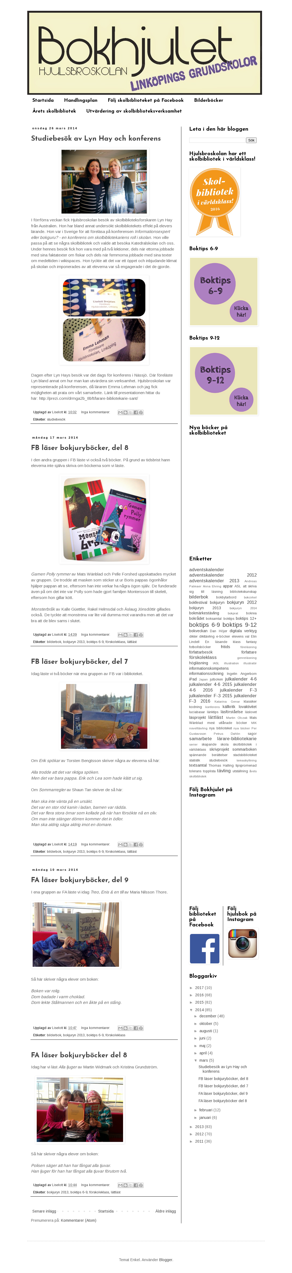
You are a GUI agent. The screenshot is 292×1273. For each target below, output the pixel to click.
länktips (212, 712)
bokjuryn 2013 (74, 642)
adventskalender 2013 (214, 580)
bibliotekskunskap (243, 592)
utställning (240, 771)
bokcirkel (250, 597)
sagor (252, 734)
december (208, 1016)
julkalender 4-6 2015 (210, 684)
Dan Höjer (218, 631)
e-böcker (223, 636)
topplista (209, 771)
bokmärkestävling (204, 613)
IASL (216, 663)
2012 (200, 1134)
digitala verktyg (243, 631)
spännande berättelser (208, 755)
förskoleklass (115, 642)
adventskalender (206, 569)
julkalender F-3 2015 (210, 695)
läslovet (251, 712)
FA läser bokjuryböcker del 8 (79, 1055)
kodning (195, 707)
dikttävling (207, 636)
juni (202, 1038)
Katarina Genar (227, 701)
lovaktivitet (248, 707)
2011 (200, 1141)
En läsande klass (222, 642)
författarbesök (201, 652)
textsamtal (198, 765)
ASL (238, 586)
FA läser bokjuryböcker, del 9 (79, 880)
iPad (193, 679)
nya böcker (241, 728)
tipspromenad (246, 765)
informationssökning (206, 673)
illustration (231, 663)
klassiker (250, 701)
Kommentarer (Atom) (78, 1220)
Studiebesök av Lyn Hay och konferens (96, 139)
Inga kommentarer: (96, 412)
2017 (200, 988)
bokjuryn (217, 602)
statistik (194, 760)
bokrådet (196, 618)
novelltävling (198, 728)
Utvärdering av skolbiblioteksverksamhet (134, 111)
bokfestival (198, 602)
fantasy (251, 642)
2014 (200, 1010)
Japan (203, 679)
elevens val (240, 636)
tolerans (195, 771)
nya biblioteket (220, 728)
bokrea (251, 613)
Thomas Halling (221, 765)
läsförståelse (232, 712)
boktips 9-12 (240, 624)
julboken (216, 679)
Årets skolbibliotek (54, 111)
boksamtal (214, 619)
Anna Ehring (212, 586)
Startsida (43, 100)
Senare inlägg (44, 1211)
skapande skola (215, 744)
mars (204, 1060)
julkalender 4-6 (241, 679)
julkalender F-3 (238, 690)
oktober (206, 1023)
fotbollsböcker (200, 647)
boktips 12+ (246, 618)
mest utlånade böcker (227, 723)
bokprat (233, 613)
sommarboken (244, 749)
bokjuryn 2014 (243, 608)
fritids (225, 647)
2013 (200, 1127)
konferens (212, 707)
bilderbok (54, 642)
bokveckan (198, 631)
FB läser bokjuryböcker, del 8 (79, 448)
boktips (228, 619)
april (203, 1053)
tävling (224, 770)
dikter (193, 636)
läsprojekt (197, 717)
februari (206, 1110)
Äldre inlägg (165, 1211)
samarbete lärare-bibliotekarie (223, 738)
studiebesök (56, 419)
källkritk (229, 707)
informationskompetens (209, 668)
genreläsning (247, 657)
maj (202, 1046)
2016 (200, 995)
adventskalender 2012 (223, 575)
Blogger (165, 1260)
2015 (200, 1002)
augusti (206, 1031)
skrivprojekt (219, 749)
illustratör (250, 663)
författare (249, 652)
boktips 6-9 (95, 642)
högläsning (198, 663)
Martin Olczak (236, 717)
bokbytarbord (226, 597)
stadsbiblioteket (245, 755)
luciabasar (197, 712)
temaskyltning (247, 760)
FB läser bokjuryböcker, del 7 (79, 662)
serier (193, 744)
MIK (254, 722)
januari (205, 1117)
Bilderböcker (208, 100)
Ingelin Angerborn (242, 674)
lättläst (132, 642)
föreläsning (248, 647)
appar (228, 586)
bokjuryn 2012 (242, 602)
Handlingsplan (80, 100)
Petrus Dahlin (227, 733)
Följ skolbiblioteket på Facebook (146, 100)
